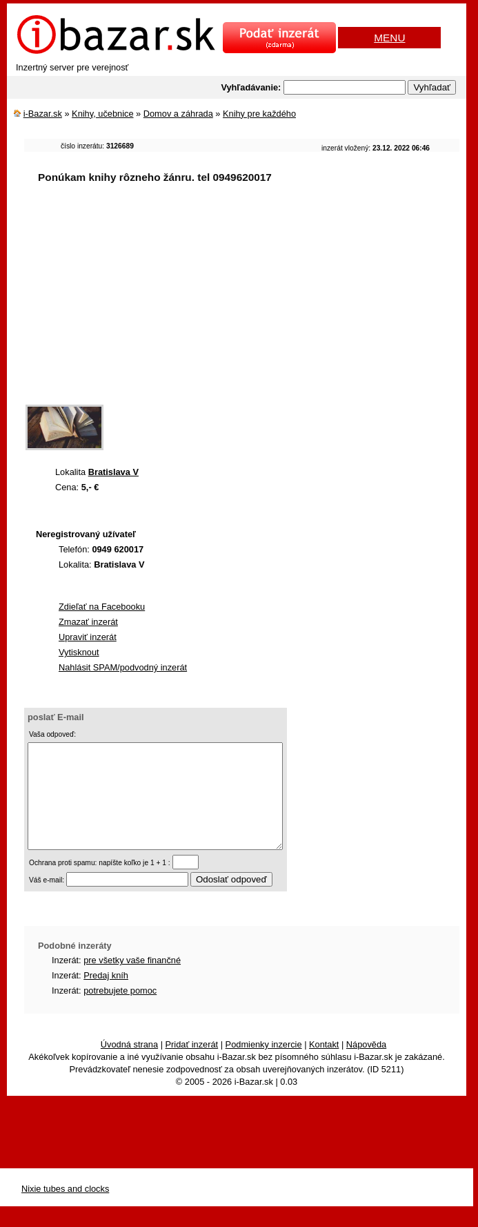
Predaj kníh (105, 996)
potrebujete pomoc (120, 1011)
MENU (389, 38)
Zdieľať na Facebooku (102, 606)
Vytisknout (79, 652)
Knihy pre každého (259, 113)
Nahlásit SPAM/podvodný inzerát (123, 667)
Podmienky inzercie (264, 1065)
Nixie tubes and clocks (65, 1209)
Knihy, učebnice (102, 113)
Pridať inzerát (192, 1065)
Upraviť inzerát (88, 637)
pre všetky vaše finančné (132, 981)
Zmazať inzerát (88, 622)
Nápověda (366, 1065)
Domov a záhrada (178, 113)
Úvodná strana (129, 1065)
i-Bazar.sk (42, 113)
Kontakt (324, 1065)
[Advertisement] (251, 303)
